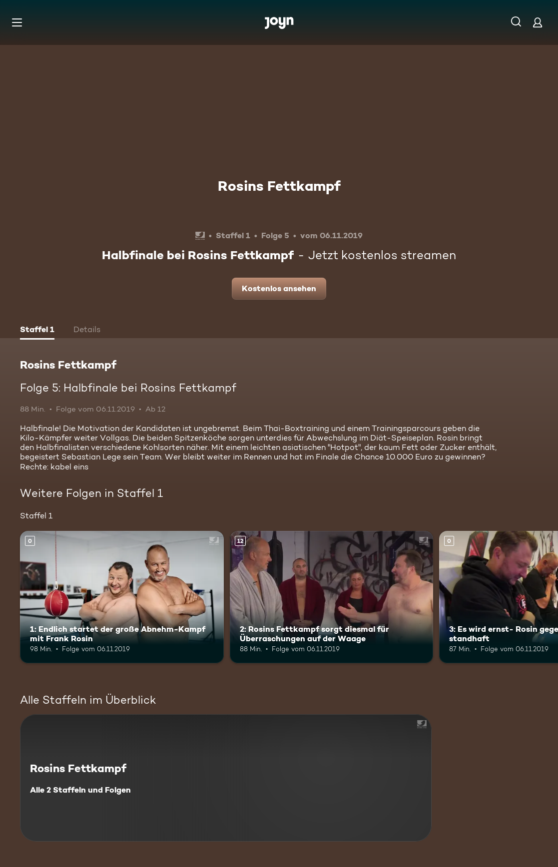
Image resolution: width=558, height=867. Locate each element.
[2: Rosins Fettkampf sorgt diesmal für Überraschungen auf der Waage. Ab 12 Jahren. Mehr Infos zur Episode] (332, 597)
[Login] (538, 22)
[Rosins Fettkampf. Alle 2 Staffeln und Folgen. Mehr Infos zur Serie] (226, 778)
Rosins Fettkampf (279, 185)
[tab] (37, 331)
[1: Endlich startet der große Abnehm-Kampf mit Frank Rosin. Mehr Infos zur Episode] (122, 597)
